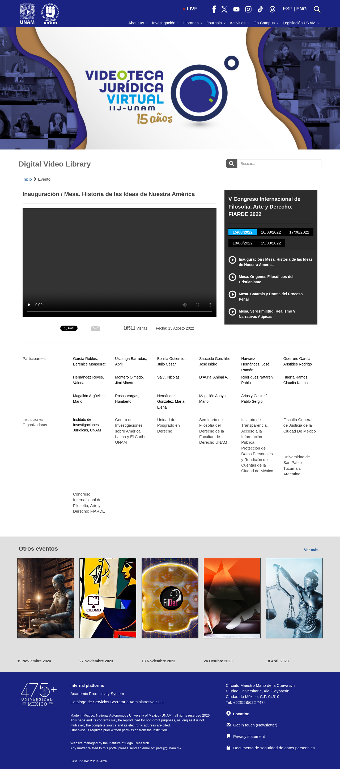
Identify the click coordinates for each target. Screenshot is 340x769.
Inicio (27, 179)
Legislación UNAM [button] (301, 22)
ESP (287, 8)
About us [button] (138, 22)
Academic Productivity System (97, 693)
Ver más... (312, 550)
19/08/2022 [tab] (271, 243)
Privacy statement (246, 736)
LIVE (190, 8)
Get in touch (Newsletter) (252, 725)
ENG (301, 8)
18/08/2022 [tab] (243, 243)
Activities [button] (239, 22)
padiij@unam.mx (168, 748)
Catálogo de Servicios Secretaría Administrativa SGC (117, 702)
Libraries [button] (192, 22)
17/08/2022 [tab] (299, 232)
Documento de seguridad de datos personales (271, 748)
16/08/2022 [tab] (271, 232)
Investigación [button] (165, 22)
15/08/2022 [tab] (243, 232)
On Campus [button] (265, 22)
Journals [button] (216, 22)
